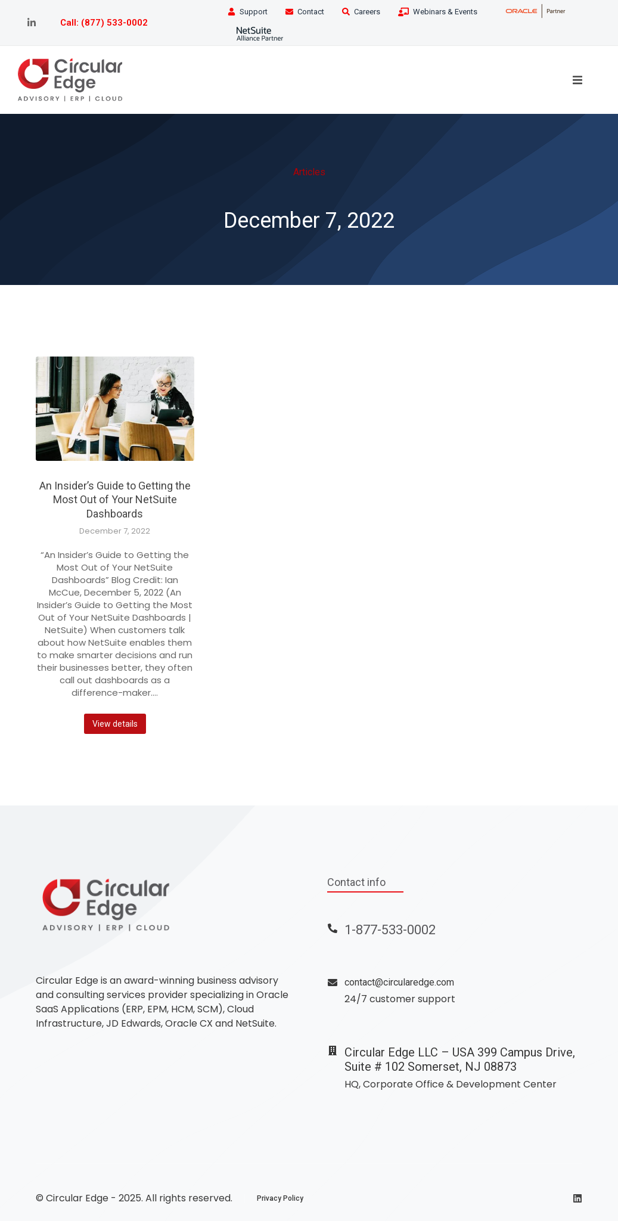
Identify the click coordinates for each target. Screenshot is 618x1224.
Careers (367, 11)
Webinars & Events (445, 11)
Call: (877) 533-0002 (104, 22)
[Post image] (115, 412)
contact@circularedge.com (399, 985)
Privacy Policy (280, 1201)
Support (254, 11)
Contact (310, 11)
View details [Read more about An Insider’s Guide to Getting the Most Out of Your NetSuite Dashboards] (115, 727)
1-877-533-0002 (390, 933)
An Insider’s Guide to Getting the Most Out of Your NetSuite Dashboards (115, 503)
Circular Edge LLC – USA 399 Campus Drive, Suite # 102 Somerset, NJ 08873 (459, 1062)
